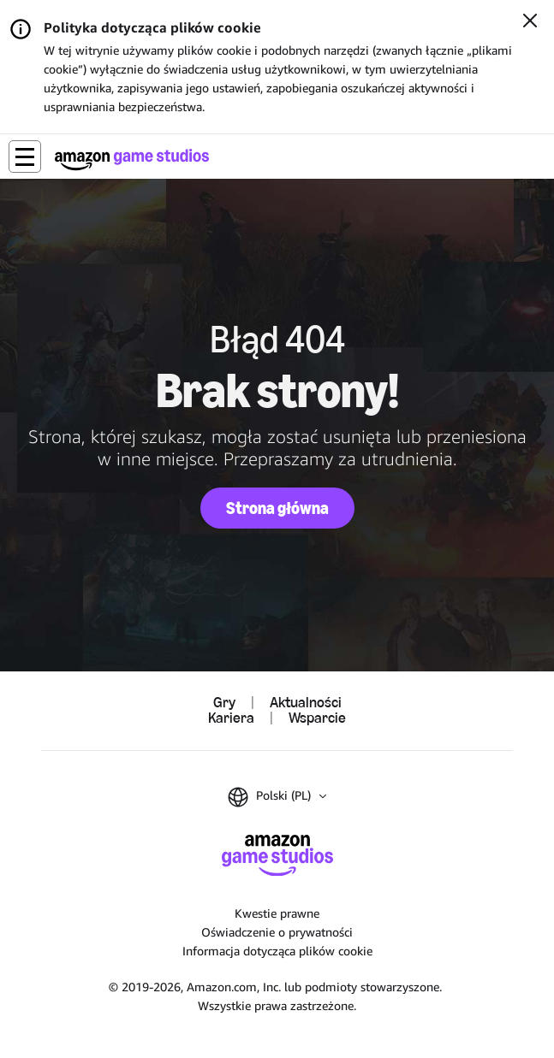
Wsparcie (317, 718)
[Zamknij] (530, 22)
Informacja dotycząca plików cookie (277, 950)
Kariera (231, 718)
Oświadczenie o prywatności (277, 932)
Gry (224, 703)
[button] (25, 156)
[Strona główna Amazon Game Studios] (132, 159)
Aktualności (306, 703)
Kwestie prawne (277, 913)
